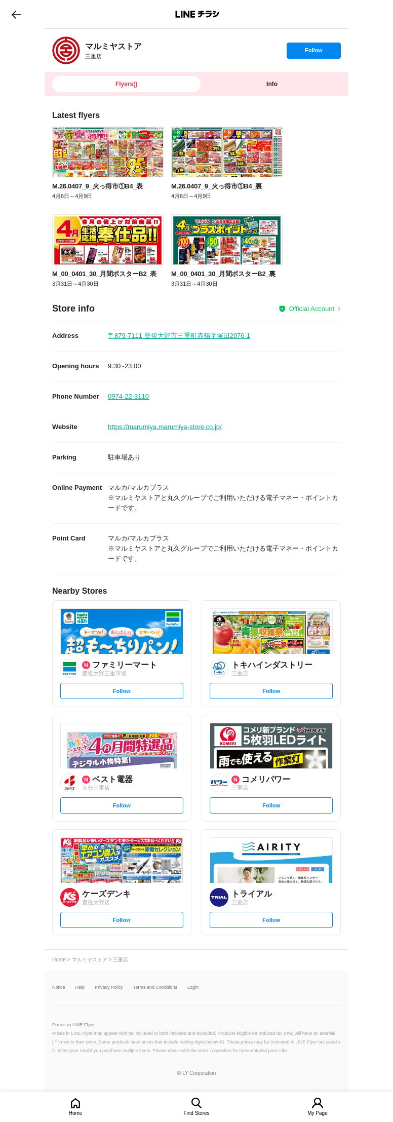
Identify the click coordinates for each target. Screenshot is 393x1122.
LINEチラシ (197, 14)
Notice (58, 987)
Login (193, 987)
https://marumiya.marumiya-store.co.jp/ (165, 427)
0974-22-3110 (128, 396)
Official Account (311, 309)
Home (76, 1113)
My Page (317, 1113)
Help (80, 987)
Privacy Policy (109, 987)
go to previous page (16, 14)
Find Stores (196, 1113)
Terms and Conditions (155, 987)
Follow (313, 53)
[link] (66, 50)
